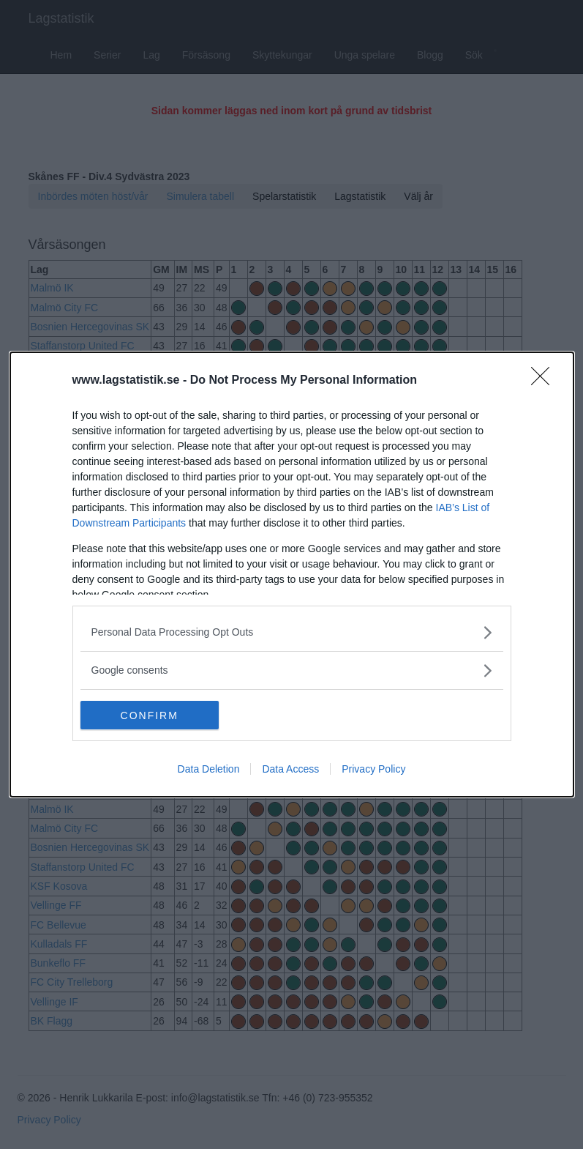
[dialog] (291, 574)
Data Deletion (209, 770)
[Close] (545, 381)
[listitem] (291, 632)
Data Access (290, 770)
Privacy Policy (373, 770)
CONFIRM (149, 715)
